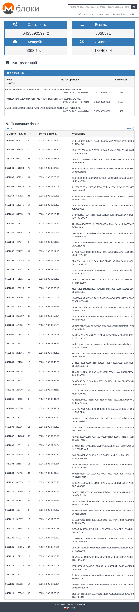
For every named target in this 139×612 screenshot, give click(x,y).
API (132, 14)
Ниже (130, 128)
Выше (8, 128)
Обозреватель (86, 14)
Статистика (103, 14)
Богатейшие (119, 14)
